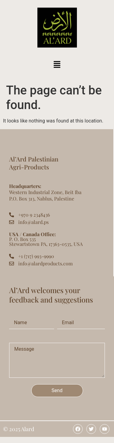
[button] (57, 65)
